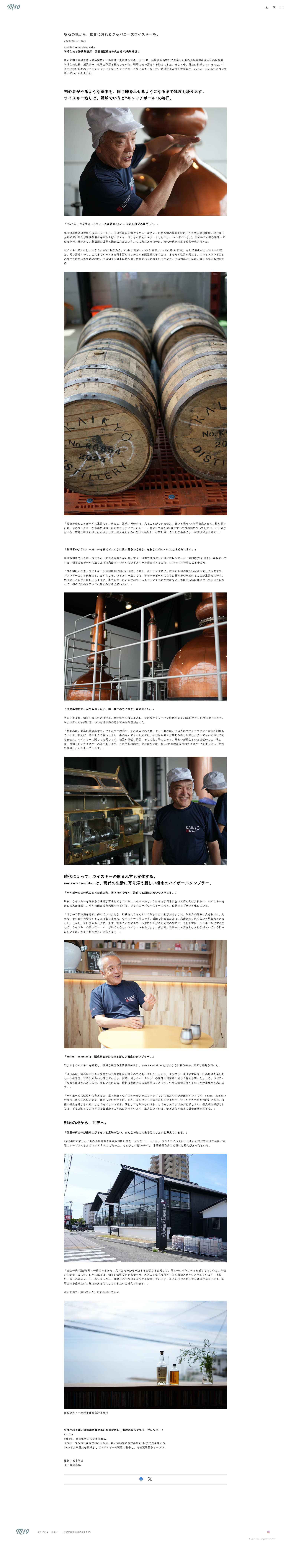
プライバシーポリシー (49, 1532)
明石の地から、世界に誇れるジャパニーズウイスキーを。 (112, 34)
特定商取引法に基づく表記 (77, 1532)
